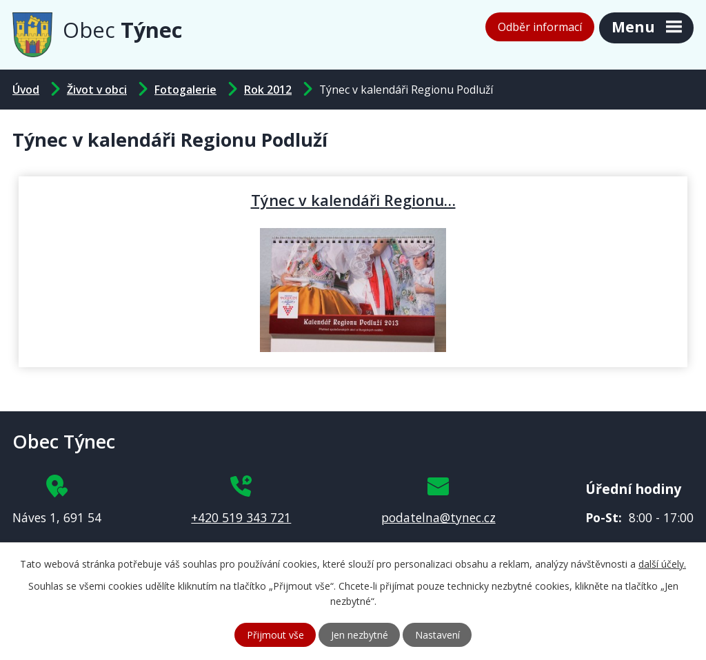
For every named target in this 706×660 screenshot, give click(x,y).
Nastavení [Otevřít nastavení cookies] (437, 634)
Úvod (25, 89)
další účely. (662, 563)
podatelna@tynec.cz (438, 517)
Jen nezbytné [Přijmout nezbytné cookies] (359, 634)
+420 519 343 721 (241, 517)
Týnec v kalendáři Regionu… (353, 199)
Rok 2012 (268, 89)
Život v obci (97, 89)
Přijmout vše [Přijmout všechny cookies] (275, 634)
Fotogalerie (185, 89)
